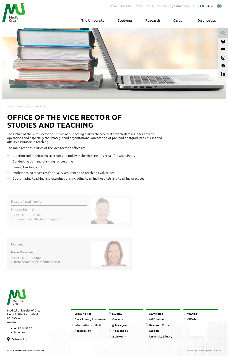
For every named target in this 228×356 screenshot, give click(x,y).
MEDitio (192, 313)
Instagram (120, 325)
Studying (125, 20)
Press (138, 6)
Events (126, 6)
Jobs (149, 6)
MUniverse (156, 313)
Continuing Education (173, 6)
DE (195, 6)
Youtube (117, 319)
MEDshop (193, 319)
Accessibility (82, 331)
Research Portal (159, 325)
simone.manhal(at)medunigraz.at (38, 219)
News (113, 6)
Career (178, 20)
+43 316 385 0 (23, 328)
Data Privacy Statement (90, 319)
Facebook (120, 331)
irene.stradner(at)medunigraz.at (37, 261)
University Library (160, 336)
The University (92, 20)
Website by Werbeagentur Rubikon (203, 350)
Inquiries (19, 332)
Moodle (154, 331)
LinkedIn (119, 336)
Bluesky (117, 313)
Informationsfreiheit (87, 325)
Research (152, 20)
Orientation (19, 339)
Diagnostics (206, 20)
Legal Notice (82, 313)
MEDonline (156, 319)
